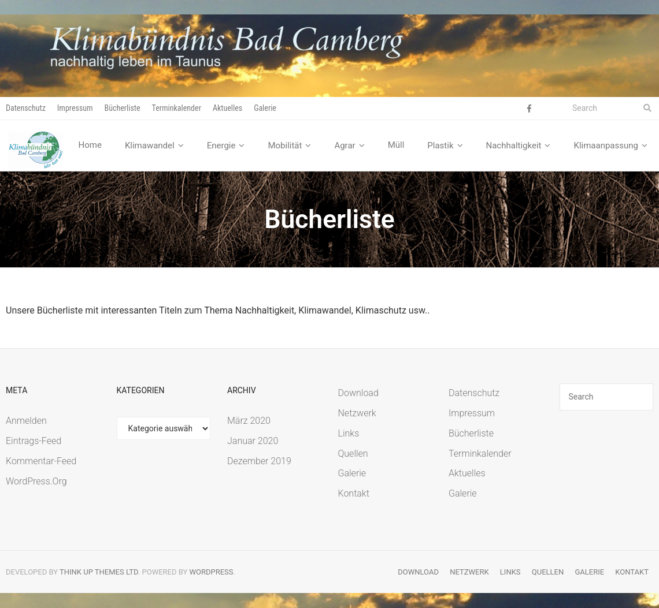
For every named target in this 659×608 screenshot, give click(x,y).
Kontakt (353, 493)
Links (349, 433)
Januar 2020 (252, 441)
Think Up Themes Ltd (99, 572)
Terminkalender (176, 108)
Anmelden (26, 421)
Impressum (75, 108)
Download (358, 393)
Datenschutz (26, 108)
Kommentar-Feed (41, 461)
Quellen (353, 453)
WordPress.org (36, 481)
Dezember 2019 (259, 461)
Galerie (265, 108)
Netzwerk (357, 413)
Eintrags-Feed (33, 441)
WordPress (212, 572)
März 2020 (249, 421)
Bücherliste (122, 108)
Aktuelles (227, 108)
